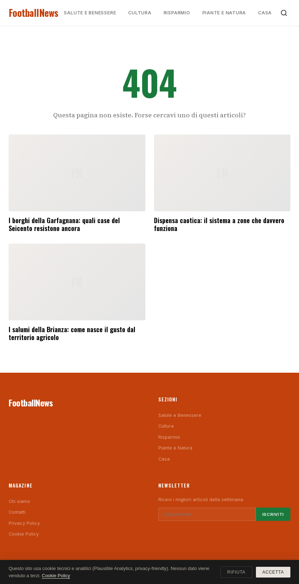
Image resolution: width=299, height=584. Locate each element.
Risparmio (177, 12)
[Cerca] (283, 12)
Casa (265, 12)
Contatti (17, 512)
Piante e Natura (224, 12)
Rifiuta (236, 572)
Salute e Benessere (90, 12)
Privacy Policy (24, 523)
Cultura (139, 12)
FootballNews (34, 13)
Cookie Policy (24, 534)
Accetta (273, 572)
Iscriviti (273, 514)
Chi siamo (19, 501)
